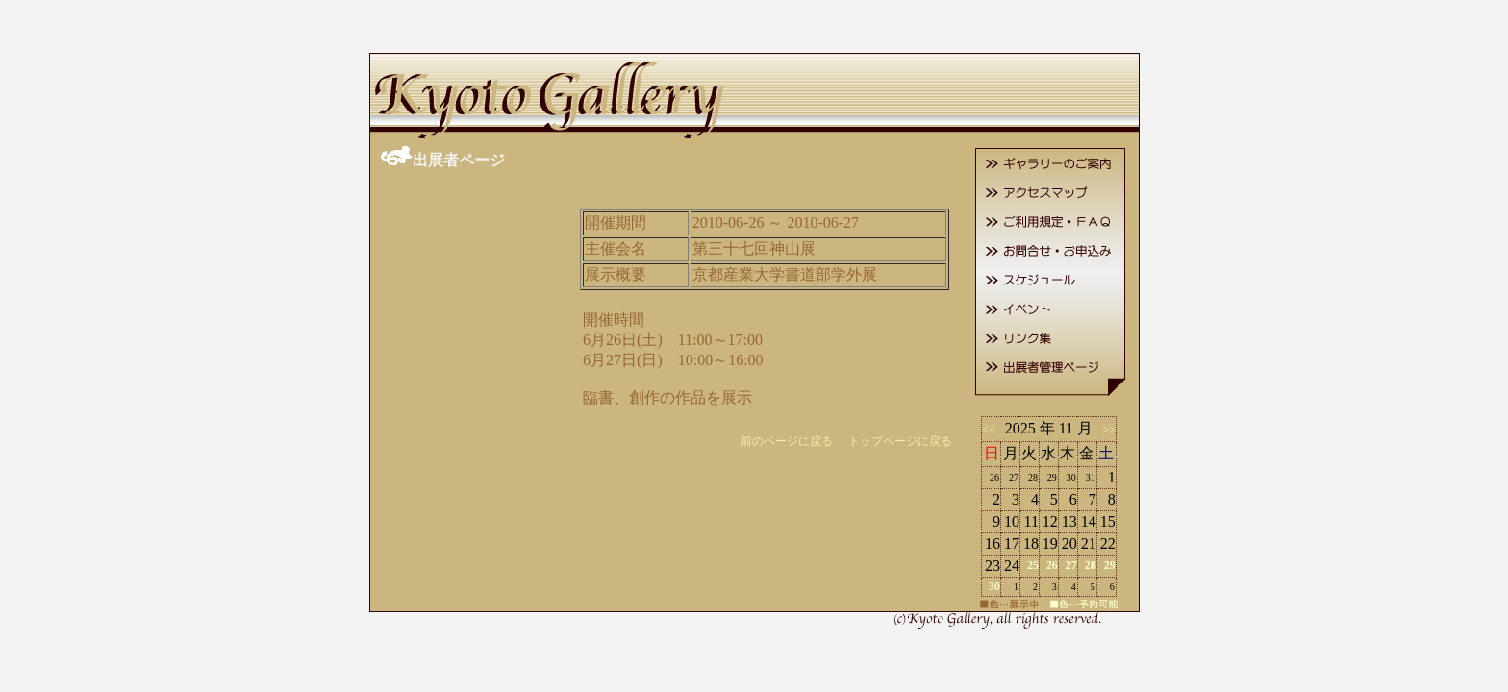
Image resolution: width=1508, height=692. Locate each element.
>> (1106, 429)
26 (1052, 565)
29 (1110, 565)
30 (994, 586)
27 (1071, 565)
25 (1033, 565)
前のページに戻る (787, 441)
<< (991, 429)
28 (1090, 565)
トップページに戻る (900, 441)
